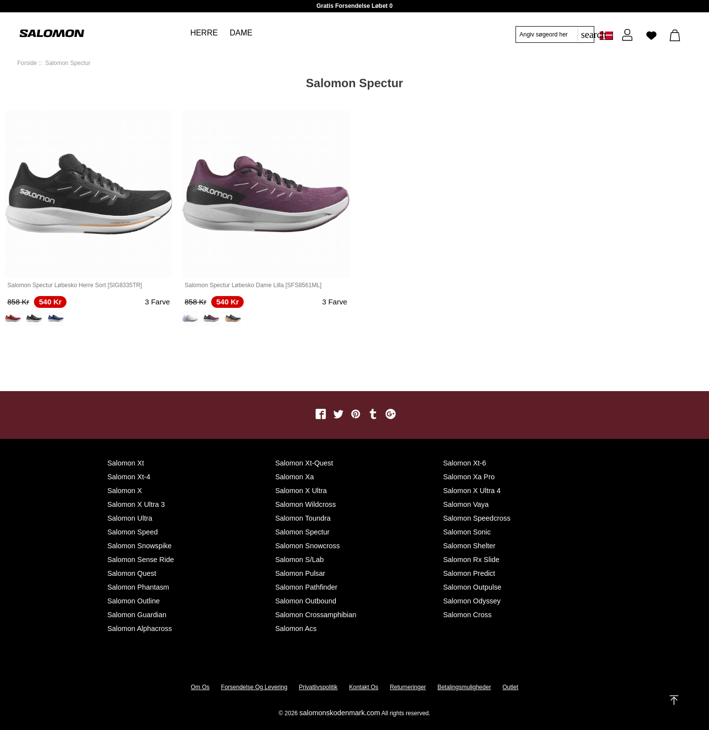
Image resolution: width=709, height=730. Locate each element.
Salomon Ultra (129, 518)
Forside (27, 63)
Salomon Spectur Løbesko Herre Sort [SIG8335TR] (74, 285)
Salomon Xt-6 (464, 463)
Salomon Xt (125, 463)
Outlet (510, 687)
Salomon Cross (467, 615)
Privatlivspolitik (318, 687)
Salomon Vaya (466, 504)
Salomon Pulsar (300, 573)
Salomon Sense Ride (140, 560)
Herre (204, 33)
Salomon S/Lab (299, 560)
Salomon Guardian (136, 615)
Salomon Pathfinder (306, 587)
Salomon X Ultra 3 (136, 504)
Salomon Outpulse (472, 587)
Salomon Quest (131, 573)
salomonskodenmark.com (339, 713)
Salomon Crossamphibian (315, 615)
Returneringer (408, 687)
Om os (200, 687)
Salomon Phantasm (138, 587)
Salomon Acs (296, 628)
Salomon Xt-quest (304, 463)
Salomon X (124, 491)
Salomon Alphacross (139, 628)
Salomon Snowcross (307, 546)
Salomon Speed (132, 532)
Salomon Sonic (467, 532)
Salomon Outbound (305, 601)
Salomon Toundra (303, 518)
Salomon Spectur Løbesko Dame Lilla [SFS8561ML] (253, 285)
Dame (240, 33)
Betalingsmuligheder (464, 687)
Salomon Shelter (469, 546)
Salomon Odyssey (472, 601)
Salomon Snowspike (139, 546)
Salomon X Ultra (301, 491)
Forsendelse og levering (254, 687)
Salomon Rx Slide (471, 560)
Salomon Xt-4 (128, 477)
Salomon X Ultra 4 (472, 491)
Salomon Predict (469, 573)
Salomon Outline (133, 601)
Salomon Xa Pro (469, 477)
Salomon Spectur (302, 532)
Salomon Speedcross (477, 518)
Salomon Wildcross (305, 504)
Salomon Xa (294, 477)
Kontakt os (363, 687)
